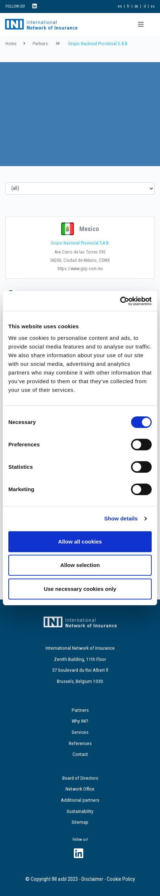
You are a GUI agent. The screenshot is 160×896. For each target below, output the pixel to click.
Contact (80, 754)
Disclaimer (92, 879)
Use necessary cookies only (80, 589)
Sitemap (80, 822)
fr (128, 6)
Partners (40, 43)
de (136, 6)
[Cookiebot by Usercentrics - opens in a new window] (120, 301)
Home (10, 43)
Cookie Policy (121, 879)
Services (80, 732)
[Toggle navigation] (141, 24)
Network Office (80, 789)
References (80, 743)
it (145, 6)
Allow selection (80, 565)
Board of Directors (80, 778)
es (153, 6)
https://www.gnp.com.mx (80, 268)
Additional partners (80, 800)
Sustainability (80, 811)
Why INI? (80, 721)
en (120, 6)
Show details (121, 518)
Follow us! (80, 839)
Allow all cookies (80, 541)
